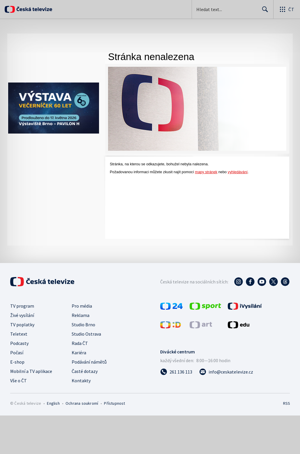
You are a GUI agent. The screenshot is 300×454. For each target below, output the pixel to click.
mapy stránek (206, 172)
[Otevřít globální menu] (286, 9)
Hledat (263, 11)
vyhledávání (238, 172)
